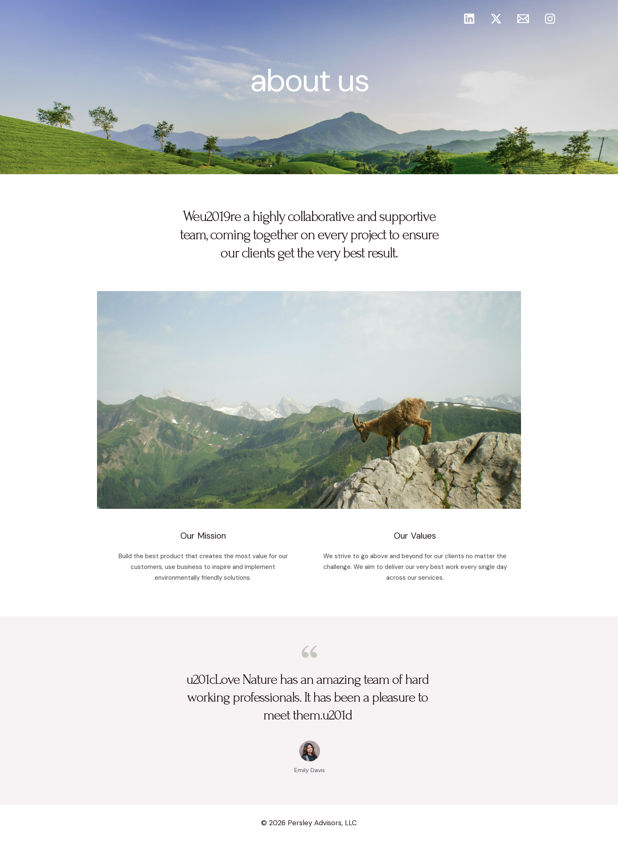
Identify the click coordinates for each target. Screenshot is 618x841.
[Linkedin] (469, 19)
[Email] (523, 19)
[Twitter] (496, 19)
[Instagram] (550, 19)
